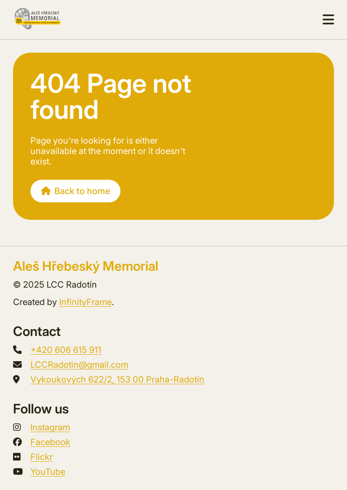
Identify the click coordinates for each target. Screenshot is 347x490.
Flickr (41, 457)
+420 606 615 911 (65, 350)
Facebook (50, 442)
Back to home (75, 191)
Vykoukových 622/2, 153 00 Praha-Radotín (117, 379)
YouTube (47, 472)
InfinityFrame (85, 302)
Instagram (50, 427)
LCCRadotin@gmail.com (79, 364)
